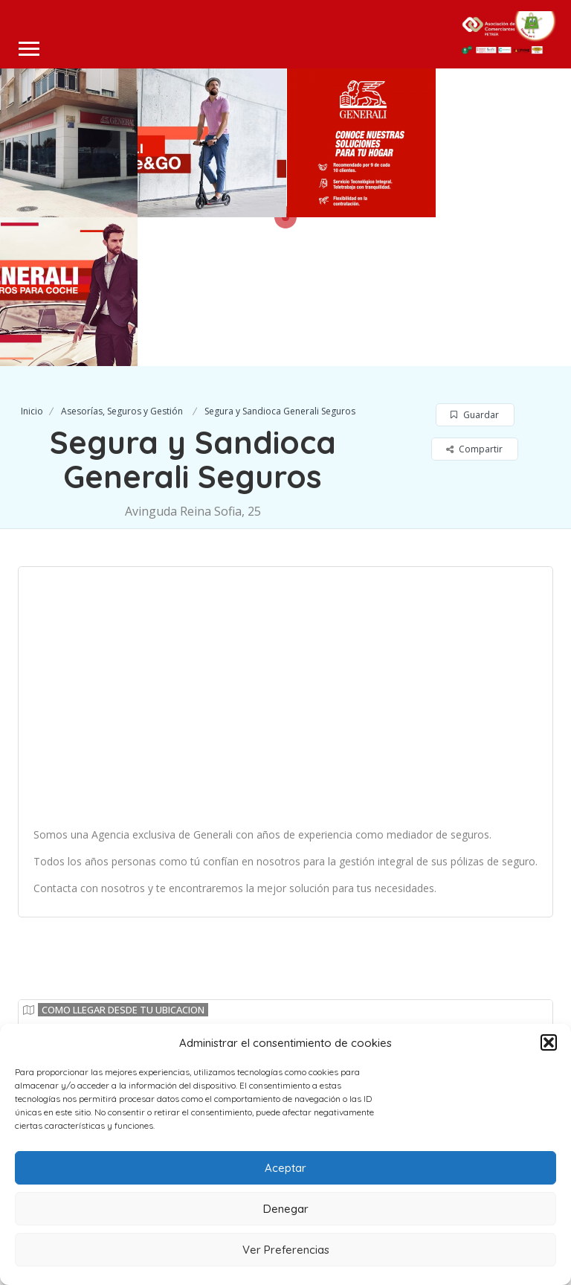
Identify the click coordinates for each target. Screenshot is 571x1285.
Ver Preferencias (285, 1250)
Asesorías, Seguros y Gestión (122, 262)
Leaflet (522, 972)
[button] (548, 1042)
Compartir (474, 300)
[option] (212, 142)
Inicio (32, 262)
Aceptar (285, 1168)
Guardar (475, 266)
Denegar (286, 1209)
